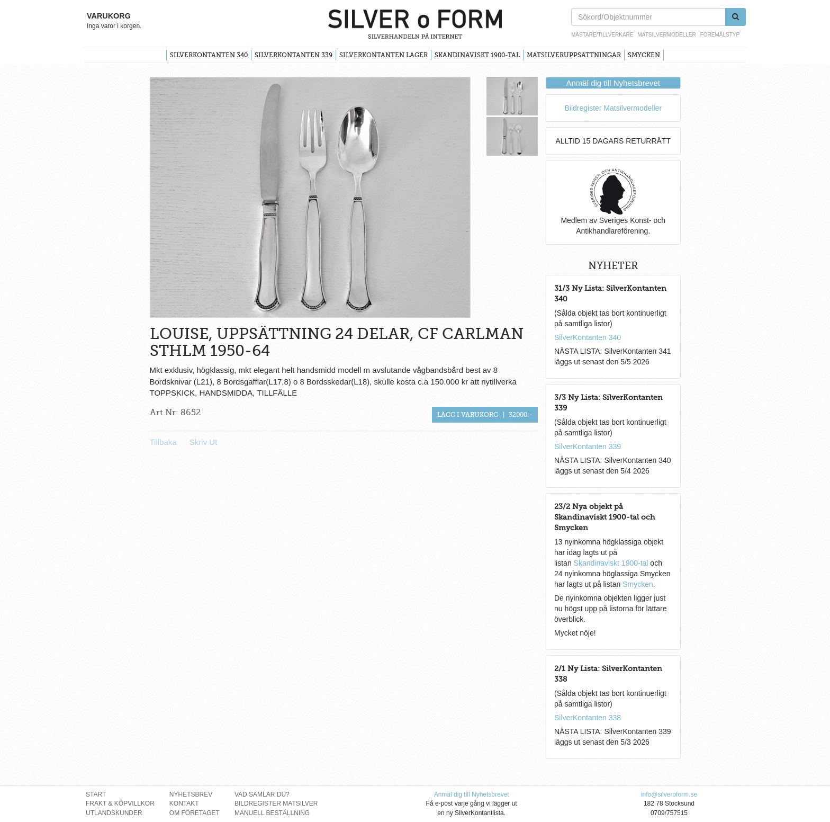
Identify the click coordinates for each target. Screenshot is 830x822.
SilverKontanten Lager (383, 55)
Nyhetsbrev (190, 794)
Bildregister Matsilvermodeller (613, 108)
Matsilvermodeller (666, 35)
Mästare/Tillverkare (602, 35)
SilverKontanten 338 (587, 717)
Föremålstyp (719, 35)
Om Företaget (194, 813)
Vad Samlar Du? (262, 794)
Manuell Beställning (272, 813)
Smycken (644, 55)
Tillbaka (163, 441)
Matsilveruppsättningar (574, 55)
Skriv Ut (204, 441)
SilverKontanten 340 (209, 55)
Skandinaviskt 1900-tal (477, 55)
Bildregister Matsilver (276, 803)
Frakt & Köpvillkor (120, 803)
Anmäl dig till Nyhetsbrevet (613, 82)
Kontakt (184, 803)
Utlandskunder (114, 813)
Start (96, 794)
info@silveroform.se (669, 794)
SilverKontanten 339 (293, 55)
